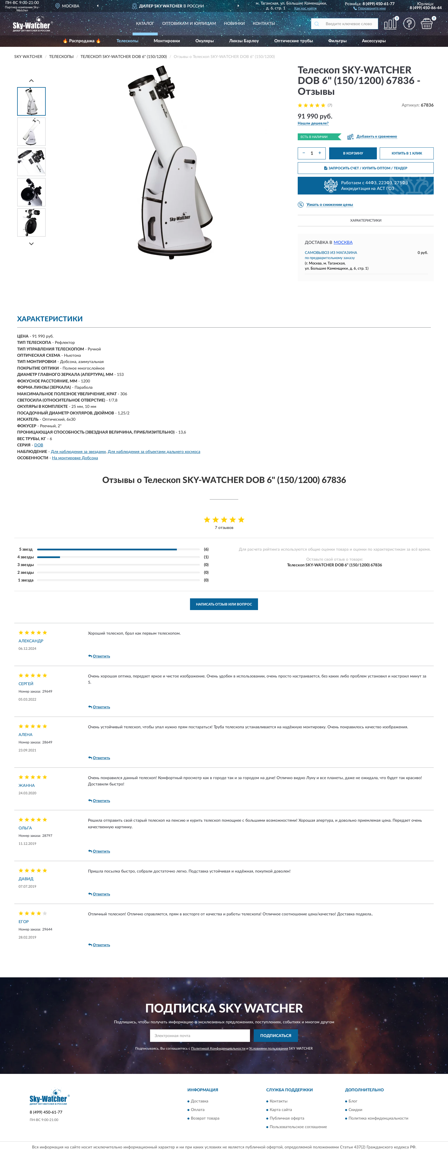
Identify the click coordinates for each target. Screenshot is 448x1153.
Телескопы (127, 41)
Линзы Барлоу (244, 41)
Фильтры (337, 41)
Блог (353, 1101)
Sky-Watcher (28, 9)
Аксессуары (374, 41)
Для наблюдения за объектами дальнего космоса (154, 452)
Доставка (199, 1101)
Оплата (198, 1110)
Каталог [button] (145, 24)
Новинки (234, 24)
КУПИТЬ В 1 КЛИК (407, 153)
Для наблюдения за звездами (78, 452)
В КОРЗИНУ (353, 153)
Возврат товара (205, 1118)
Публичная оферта (287, 1118)
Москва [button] (343, 242)
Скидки (355, 1110)
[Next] (31, 244)
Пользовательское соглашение (298, 1127)
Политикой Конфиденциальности (218, 1048)
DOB (38, 445)
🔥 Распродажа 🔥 (82, 41)
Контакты (264, 24)
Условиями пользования (268, 1048)
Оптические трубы (293, 41)
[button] (369, 8)
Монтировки (167, 41)
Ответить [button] (99, 656)
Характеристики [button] (365, 220)
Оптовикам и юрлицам (189, 24)
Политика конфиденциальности (378, 1118)
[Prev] (31, 80)
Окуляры (204, 41)
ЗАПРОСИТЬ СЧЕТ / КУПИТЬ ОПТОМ (365, 168)
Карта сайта (281, 1110)
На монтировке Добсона (75, 458)
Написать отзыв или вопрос (224, 604)
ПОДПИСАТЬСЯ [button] (275, 1036)
